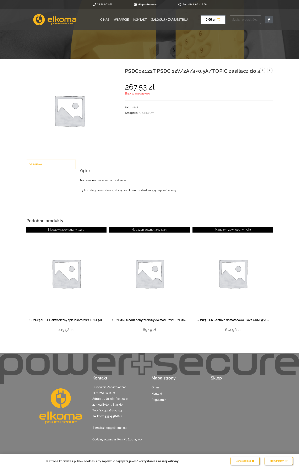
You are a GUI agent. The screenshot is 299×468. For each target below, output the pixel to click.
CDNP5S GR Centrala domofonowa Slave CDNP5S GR (233, 320)
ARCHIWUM (146, 112)
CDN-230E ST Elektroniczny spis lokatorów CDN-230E (66, 320)
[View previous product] (262, 70)
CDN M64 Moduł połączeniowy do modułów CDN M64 (149, 320)
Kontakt (140, 19)
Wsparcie (121, 19)
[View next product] (270, 70)
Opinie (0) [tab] (35, 164)
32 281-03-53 (113, 410)
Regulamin (159, 399)
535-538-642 (113, 416)
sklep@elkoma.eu (114, 427)
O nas (104, 19)
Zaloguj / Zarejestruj (169, 19)
